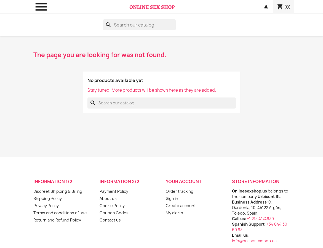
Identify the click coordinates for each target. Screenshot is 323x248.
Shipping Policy (47, 198)
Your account (184, 181)
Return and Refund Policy (57, 220)
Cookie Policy (112, 205)
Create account (181, 205)
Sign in (172, 198)
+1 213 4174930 (260, 218)
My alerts (174, 212)
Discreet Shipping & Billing (57, 191)
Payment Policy (114, 191)
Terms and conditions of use (60, 212)
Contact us (110, 220)
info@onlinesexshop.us (254, 240)
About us (108, 198)
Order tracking (179, 191)
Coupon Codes (114, 212)
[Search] (139, 24)
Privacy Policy (46, 205)
